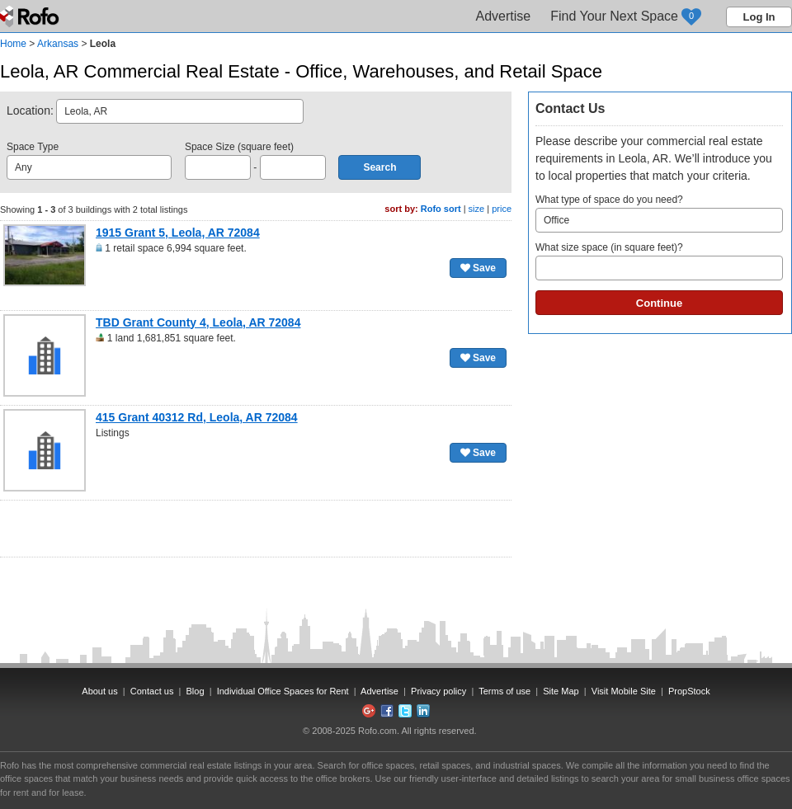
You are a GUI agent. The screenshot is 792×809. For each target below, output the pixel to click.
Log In (759, 17)
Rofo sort (441, 209)
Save (478, 268)
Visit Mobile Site (624, 691)
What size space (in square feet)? (659, 261)
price (502, 209)
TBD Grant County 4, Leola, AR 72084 (198, 322)
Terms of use (504, 691)
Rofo (31, 16)
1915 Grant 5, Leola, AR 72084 (178, 232)
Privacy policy (438, 691)
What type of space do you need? (659, 213)
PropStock (689, 691)
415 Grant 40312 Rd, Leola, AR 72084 (197, 417)
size (477, 209)
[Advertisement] (256, 528)
